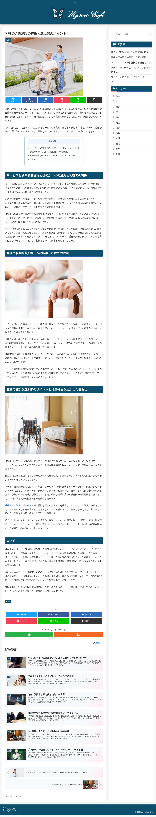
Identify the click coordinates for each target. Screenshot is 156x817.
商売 (118, 107)
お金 (118, 96)
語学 (118, 133)
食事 (118, 154)
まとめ (31, 160)
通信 (118, 143)
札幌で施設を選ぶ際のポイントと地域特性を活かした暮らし (55, 156)
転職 (118, 138)
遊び (118, 149)
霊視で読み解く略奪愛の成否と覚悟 (128, 57)
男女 (118, 117)
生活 (118, 112)
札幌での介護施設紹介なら (18, 507)
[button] (150, 35)
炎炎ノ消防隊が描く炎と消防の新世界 (129, 52)
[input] (131, 34)
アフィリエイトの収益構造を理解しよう (131, 62)
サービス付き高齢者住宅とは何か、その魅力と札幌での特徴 (55, 148)
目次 (50, 141)
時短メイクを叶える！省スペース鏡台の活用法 (131, 70)
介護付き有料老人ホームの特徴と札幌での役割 (49, 152)
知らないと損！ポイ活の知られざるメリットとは (131, 79)
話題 (8, 603)
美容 (118, 122)
